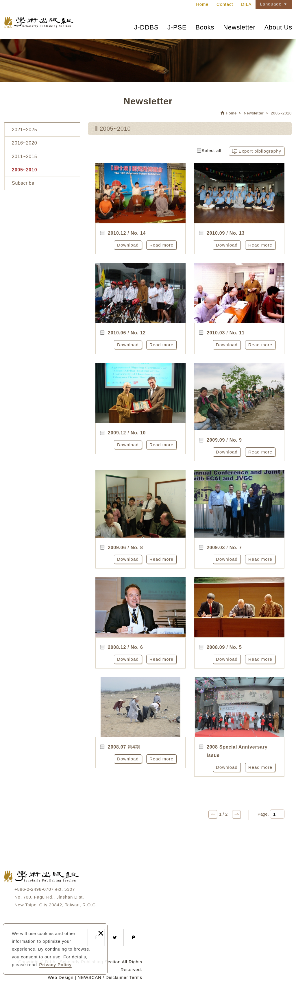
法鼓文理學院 (39, 22)
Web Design (60, 977)
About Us (278, 27)
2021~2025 (24, 129)
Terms (135, 977)
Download (128, 244)
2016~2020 (24, 142)
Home (202, 4)
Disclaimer (117, 977)
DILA (246, 4)
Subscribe (23, 183)
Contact (225, 4)
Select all (209, 150)
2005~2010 (281, 113)
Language (271, 3)
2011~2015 (24, 156)
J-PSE (176, 27)
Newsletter (239, 27)
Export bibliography (260, 151)
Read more (161, 244)
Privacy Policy (55, 964)
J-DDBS (146, 27)
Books (204, 27)
